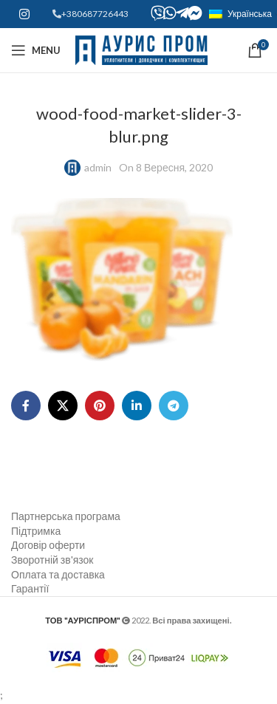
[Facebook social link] (26, 405)
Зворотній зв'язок (52, 559)
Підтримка (36, 530)
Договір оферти (48, 545)
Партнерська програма (65, 516)
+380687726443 (95, 13)
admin (98, 167)
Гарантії (30, 588)
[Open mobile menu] (36, 50)
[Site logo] (141, 49)
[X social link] (63, 405)
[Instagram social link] (24, 14)
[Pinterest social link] (99, 405)
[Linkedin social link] (136, 405)
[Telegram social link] (173, 405)
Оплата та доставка (58, 574)
